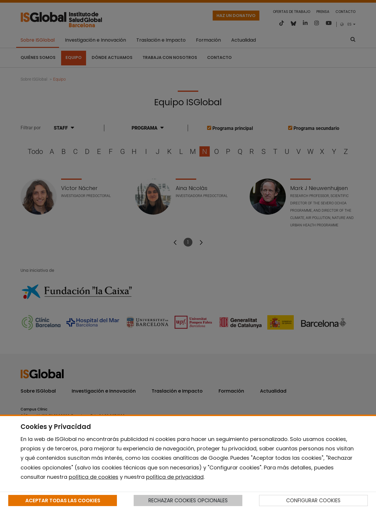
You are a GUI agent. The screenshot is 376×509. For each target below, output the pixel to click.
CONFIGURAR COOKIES (313, 500)
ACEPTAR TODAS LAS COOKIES (62, 500)
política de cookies (93, 477)
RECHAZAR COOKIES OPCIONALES (188, 500)
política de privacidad (175, 477)
